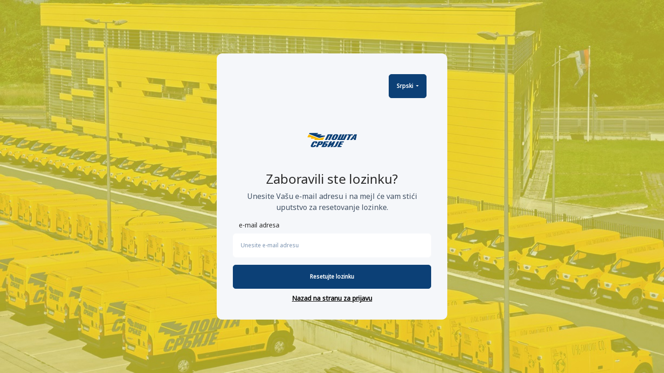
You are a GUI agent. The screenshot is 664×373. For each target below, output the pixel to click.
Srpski (406, 86)
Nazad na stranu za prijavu (332, 298)
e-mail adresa (259, 225)
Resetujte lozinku (332, 276)
